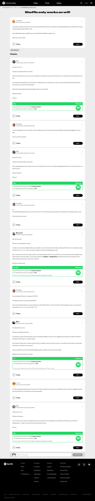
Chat (47, 3)
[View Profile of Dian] (17, 61)
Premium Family (64, 474)
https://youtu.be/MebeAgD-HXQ (28, 307)
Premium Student (65, 478)
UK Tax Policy (74, 494)
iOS (19, 7)
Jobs (22, 470)
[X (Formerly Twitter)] (84, 464)
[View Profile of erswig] (18, 383)
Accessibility (53, 494)
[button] (82, 21)
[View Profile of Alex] (17, 406)
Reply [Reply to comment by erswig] (78, 398)
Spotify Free (63, 481)
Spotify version (21, 250)
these (25, 339)
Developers (37, 470)
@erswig (19, 412)
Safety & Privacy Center (14, 494)
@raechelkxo (18, 67)
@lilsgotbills (18, 157)
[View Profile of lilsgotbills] (19, 124)
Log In (86, 3)
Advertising (37, 474)
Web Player (50, 470)
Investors (36, 478)
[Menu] (91, 3)
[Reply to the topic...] (43, 454)
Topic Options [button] (14, 50)
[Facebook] (89, 464)
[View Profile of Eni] (18, 321)
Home (11, 7)
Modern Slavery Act (63, 494)
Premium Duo (64, 470)
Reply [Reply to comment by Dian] (78, 116)
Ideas (59, 3)
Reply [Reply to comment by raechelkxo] (78, 44)
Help (36, 3)
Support (49, 467)
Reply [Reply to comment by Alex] (78, 448)
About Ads (45, 494)
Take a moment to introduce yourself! (41, 275)
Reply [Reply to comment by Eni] (78, 375)
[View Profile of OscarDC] (20, 233)
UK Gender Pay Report (9, 497)
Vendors (36, 481)
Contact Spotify (51, 478)
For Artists (37, 467)
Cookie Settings (36, 494)
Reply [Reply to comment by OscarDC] (78, 282)
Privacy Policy (26, 494)
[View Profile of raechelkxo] (19, 20)
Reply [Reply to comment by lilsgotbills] (78, 143)
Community (9, 3)
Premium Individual (65, 467)
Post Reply (77, 455)
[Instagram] (79, 464)
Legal (5, 494)
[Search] (81, 3)
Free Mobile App (51, 474)
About (22, 467)
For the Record (25, 474)
